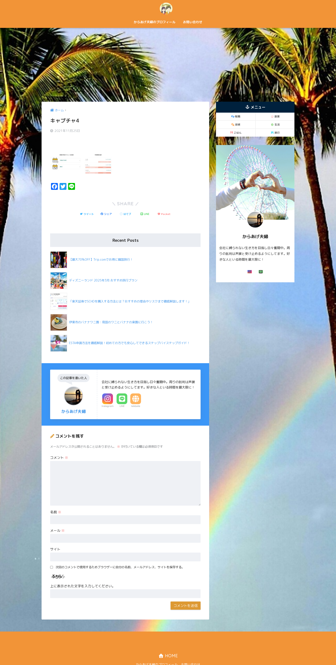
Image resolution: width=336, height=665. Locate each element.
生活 (275, 124)
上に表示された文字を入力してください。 (82, 574)
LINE (122, 394)
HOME (168, 644)
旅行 (275, 132)
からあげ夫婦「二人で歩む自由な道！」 (168, 8)
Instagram (108, 394)
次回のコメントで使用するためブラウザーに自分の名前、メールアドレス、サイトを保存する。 (120, 555)
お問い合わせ (192, 22)
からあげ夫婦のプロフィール (155, 22)
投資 (235, 124)
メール (57, 518)
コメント (59, 445)
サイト (55, 537)
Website (135, 394)
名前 (55, 500)
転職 (235, 116)
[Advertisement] (168, 65)
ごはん (236, 132)
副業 (275, 116)
